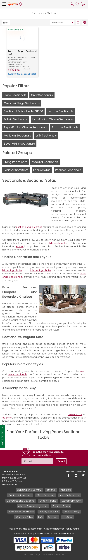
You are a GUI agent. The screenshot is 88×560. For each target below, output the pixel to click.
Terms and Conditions (21, 511)
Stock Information (71, 500)
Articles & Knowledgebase (32, 506)
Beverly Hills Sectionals (19, 144)
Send (61, 461)
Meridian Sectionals (17, 135)
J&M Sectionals (46, 135)
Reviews (51, 489)
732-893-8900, (10, 471)
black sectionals (17, 374)
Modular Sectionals (45, 162)
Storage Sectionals (65, 127)
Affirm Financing (45, 495)
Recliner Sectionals (68, 170)
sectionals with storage (29, 227)
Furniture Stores (61, 506)
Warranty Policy (24, 517)
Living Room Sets (15, 162)
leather (20, 246)
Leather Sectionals (61, 111)
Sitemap (52, 517)
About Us (66, 489)
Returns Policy (71, 511)
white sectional (56, 243)
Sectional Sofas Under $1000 (23, 111)
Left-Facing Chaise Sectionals (53, 119)
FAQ (40, 517)
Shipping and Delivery (29, 489)
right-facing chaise (40, 270)
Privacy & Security (49, 511)
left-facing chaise (12, 270)
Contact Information (20, 495)
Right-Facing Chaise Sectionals (25, 127)
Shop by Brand (48, 500)
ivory (83, 371)
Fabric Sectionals (16, 119)
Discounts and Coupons (20, 500)
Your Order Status (69, 495)
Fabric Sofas (41, 170)
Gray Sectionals (42, 95)
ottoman (7, 417)
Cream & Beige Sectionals (22, 103)
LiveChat (67, 517)
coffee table (75, 414)
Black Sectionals (15, 95)
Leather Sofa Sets (16, 170)
